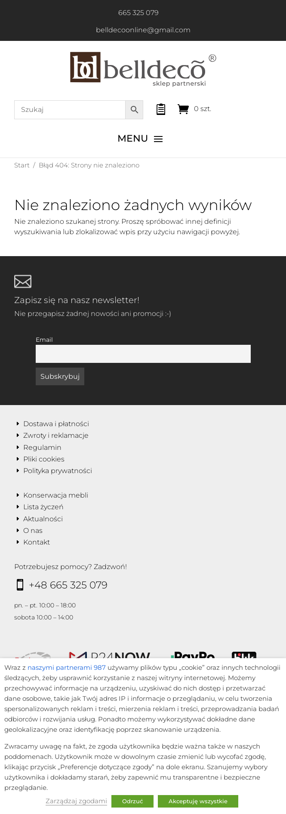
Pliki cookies (44, 459)
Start (22, 165)
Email (44, 340)
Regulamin (42, 447)
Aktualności (43, 519)
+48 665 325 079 (68, 585)
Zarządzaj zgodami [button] (76, 801)
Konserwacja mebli (55, 495)
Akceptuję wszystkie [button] (198, 801)
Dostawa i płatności (56, 424)
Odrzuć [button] (132, 801)
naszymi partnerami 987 (67, 668)
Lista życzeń (43, 507)
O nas (33, 530)
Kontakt (36, 542)
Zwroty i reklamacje (56, 435)
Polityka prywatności (57, 471)
